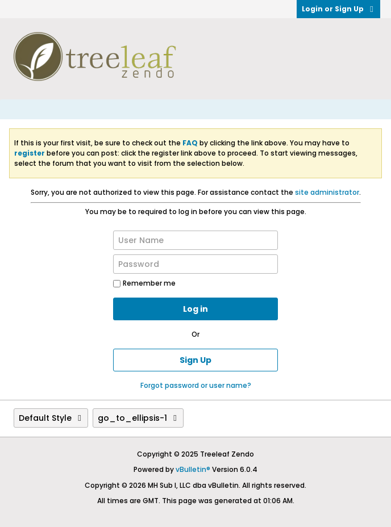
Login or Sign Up (338, 9)
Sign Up (195, 360)
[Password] (195, 264)
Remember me (144, 283)
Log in (195, 309)
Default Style (51, 418)
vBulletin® (193, 469)
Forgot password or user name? (195, 385)
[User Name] (195, 240)
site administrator (327, 192)
